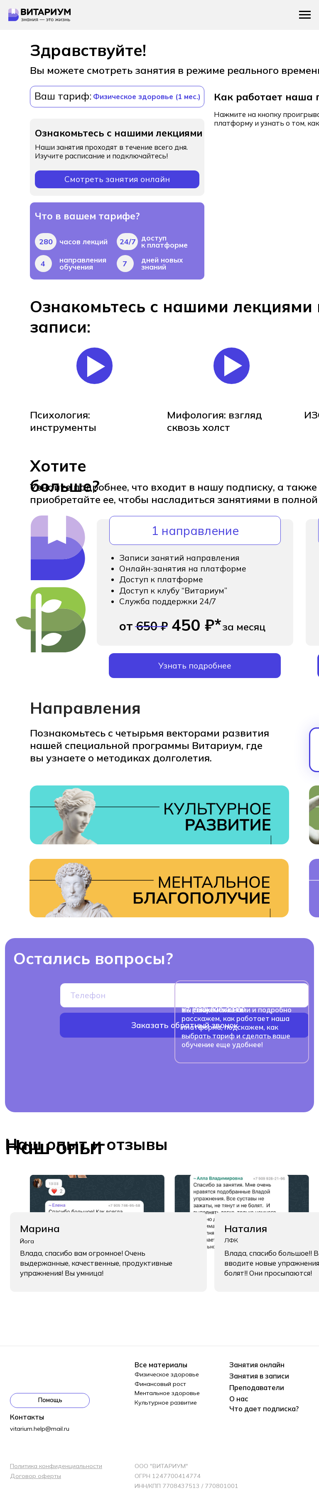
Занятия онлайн (257, 1364)
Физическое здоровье (167, 1374)
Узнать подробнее (194, 666)
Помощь (50, 1400)
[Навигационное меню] (305, 15)
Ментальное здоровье (167, 1393)
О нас (238, 1398)
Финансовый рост (160, 1384)
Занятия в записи (259, 1375)
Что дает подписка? (264, 1408)
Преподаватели (256, 1387)
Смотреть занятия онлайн (117, 179)
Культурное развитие (166, 1402)
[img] (159, 888)
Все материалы (161, 1364)
